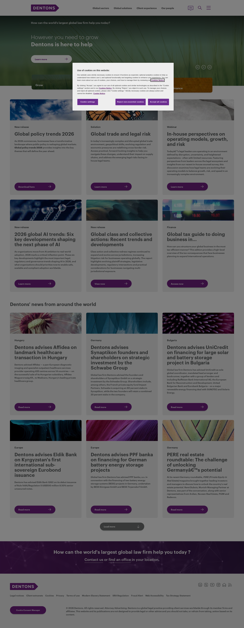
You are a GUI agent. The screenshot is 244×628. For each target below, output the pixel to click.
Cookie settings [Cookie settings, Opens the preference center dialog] (87, 102)
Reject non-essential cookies (130, 102)
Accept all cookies (158, 102)
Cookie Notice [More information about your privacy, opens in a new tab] (99, 93)
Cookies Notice (157, 80)
